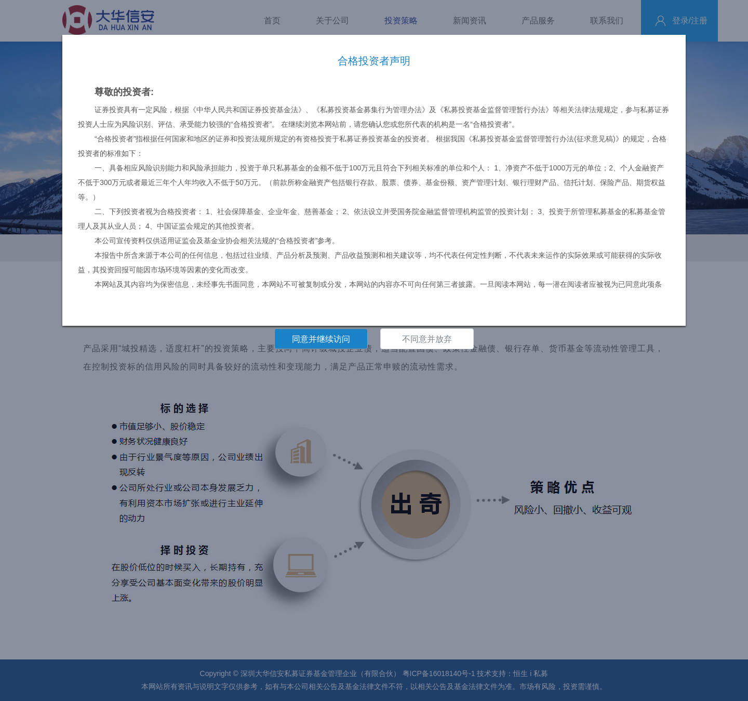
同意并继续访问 (321, 339)
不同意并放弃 (427, 339)
